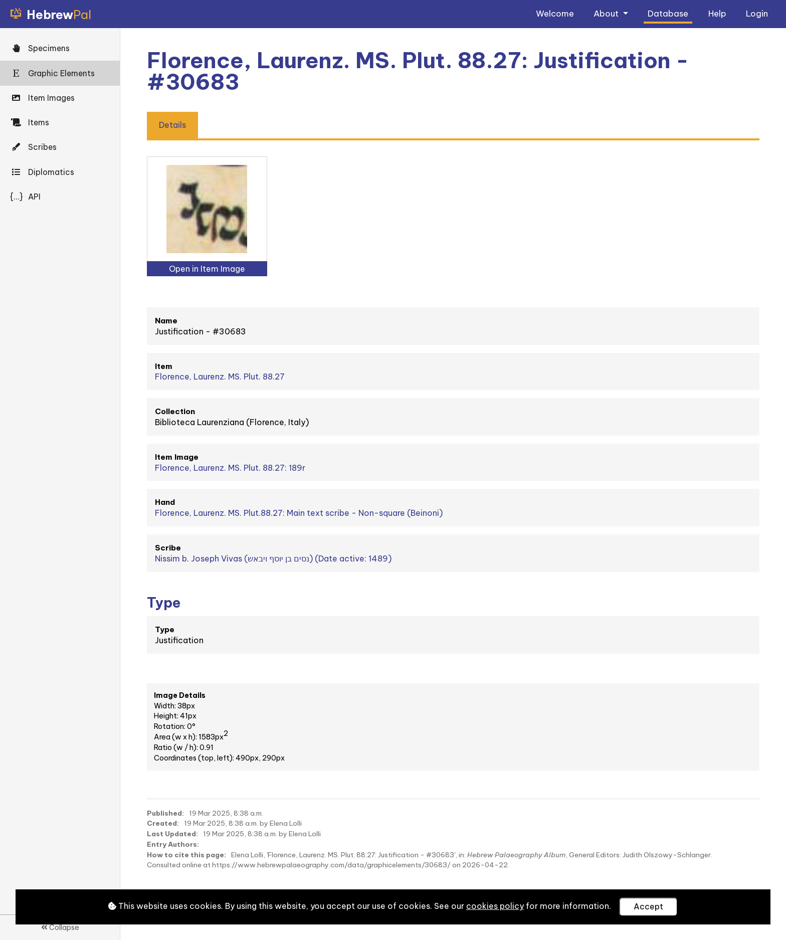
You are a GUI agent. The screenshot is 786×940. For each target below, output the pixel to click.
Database (668, 13)
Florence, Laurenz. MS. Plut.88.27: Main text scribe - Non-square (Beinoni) (299, 513)
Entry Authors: (173, 844)
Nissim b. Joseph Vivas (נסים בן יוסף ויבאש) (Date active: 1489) (273, 558)
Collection (175, 411)
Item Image (177, 457)
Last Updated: (172, 833)
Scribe (168, 547)
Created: (163, 823)
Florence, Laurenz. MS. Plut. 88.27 (220, 376)
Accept (648, 906)
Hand (165, 502)
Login (757, 13)
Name (166, 320)
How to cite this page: (186, 854)
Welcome (555, 13)
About (607, 13)
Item (163, 366)
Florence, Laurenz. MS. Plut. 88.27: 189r (230, 468)
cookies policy (495, 906)
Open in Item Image (207, 269)
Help (717, 13)
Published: (165, 813)
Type (164, 629)
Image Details (180, 695)
